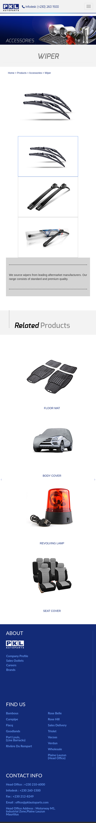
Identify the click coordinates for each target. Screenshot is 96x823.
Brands (10, 669)
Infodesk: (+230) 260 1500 (40, 7)
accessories (36, 73)
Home (11, 73)
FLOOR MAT (52, 408)
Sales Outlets (15, 660)
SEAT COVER (52, 610)
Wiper (48, 73)
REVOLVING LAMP (52, 543)
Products (21, 73)
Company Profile (17, 656)
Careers (11, 665)
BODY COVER (52, 475)
